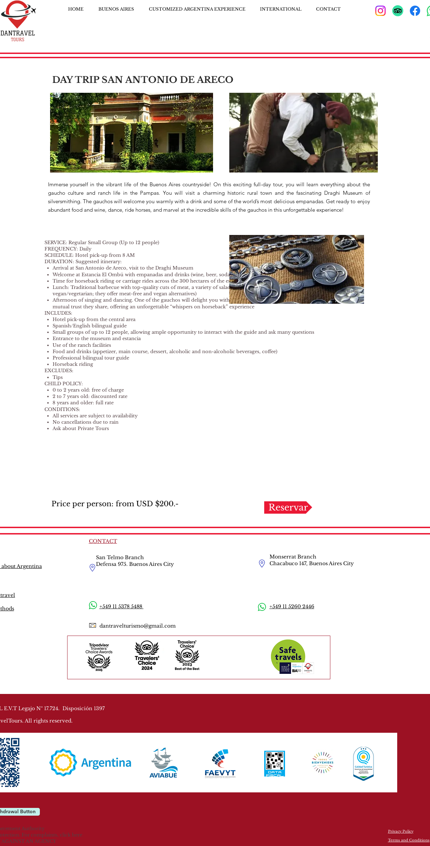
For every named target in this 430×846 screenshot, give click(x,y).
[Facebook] (415, 11)
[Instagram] (380, 11)
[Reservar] (288, 507)
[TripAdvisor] (398, 11)
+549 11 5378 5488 (121, 606)
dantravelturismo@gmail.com (137, 626)
